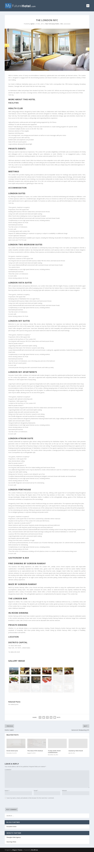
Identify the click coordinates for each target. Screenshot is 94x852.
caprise (32, 24)
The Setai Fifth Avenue (35, 751)
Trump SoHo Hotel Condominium (54, 751)
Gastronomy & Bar (18, 558)
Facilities (13, 103)
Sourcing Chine (11, 842)
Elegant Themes (17, 850)
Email (36, 790)
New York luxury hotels (52, 24)
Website (64, 790)
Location (13, 637)
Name (7, 790)
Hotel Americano (12, 751)
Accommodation (17, 187)
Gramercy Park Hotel (76, 751)
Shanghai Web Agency (14, 837)
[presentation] (19, 804)
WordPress (34, 850)
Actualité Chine (11, 826)
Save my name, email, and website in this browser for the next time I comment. (30, 798)
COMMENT (8, 770)
